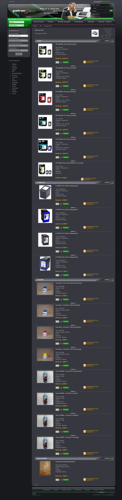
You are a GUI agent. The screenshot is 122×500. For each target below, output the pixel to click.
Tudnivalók (87, 489)
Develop (14, 68)
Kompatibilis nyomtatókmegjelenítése (92, 61)
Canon (14, 66)
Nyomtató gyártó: (13, 38)
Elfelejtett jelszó (97, 16)
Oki (13, 79)
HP (40, 26)
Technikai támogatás (66, 489)
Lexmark (15, 77)
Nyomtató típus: (13, 48)
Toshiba (14, 91)
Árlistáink (55, 489)
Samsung (15, 88)
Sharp (14, 90)
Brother (14, 64)
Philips (14, 84)
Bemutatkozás (78, 489)
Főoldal (35, 26)
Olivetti (14, 80)
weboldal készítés (36, 494)
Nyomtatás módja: (13, 33)
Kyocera (14, 75)
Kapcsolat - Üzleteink (98, 489)
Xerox (14, 93)
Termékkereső (46, 489)
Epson (14, 69)
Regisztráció (96, 14)
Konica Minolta (17, 73)
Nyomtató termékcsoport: (15, 43)
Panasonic (15, 82)
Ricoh (14, 86)
